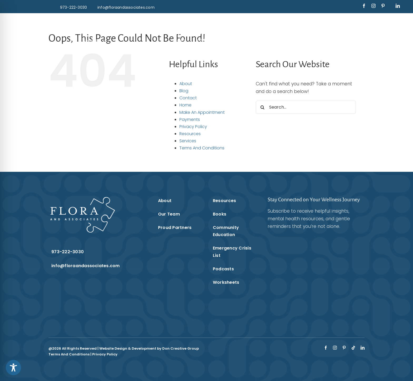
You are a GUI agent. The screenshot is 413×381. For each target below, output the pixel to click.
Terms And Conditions (201, 148)
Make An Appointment (202, 112)
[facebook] (364, 6)
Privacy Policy (193, 127)
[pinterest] (383, 6)
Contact (188, 98)
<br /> (309, 273)
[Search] (262, 107)
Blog (183, 91)
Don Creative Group (180, 348)
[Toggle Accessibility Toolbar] (13, 367)
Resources (190, 134)
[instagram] (373, 6)
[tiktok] (353, 348)
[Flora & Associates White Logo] (206, 20)
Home (185, 105)
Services (187, 141)
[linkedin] (398, 6)
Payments (189, 119)
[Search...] (306, 107)
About (185, 84)
